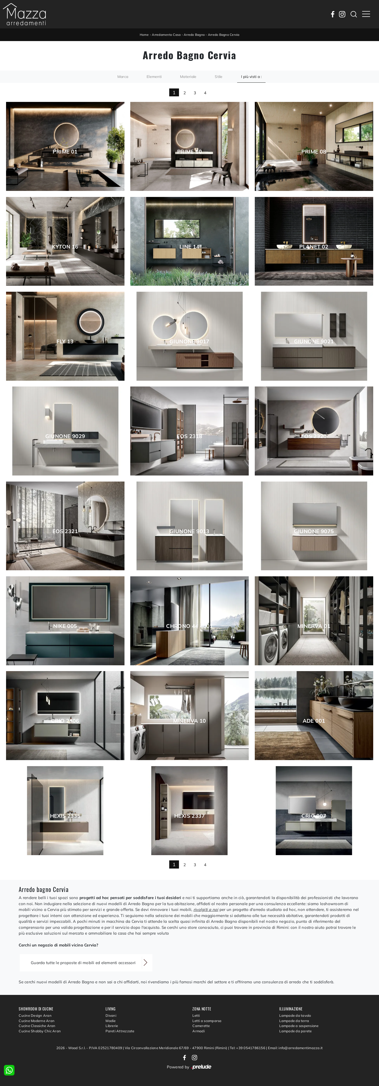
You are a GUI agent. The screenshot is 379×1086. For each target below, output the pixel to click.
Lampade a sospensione (298, 1026)
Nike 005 (65, 626)
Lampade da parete (295, 1031)
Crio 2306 (65, 721)
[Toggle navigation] (366, 14)
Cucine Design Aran (35, 1015)
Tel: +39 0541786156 (248, 1048)
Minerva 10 (189, 721)
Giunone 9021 (314, 341)
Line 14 (189, 247)
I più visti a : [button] (251, 76)
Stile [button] (218, 76)
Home (144, 35)
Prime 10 (189, 152)
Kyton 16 (65, 247)
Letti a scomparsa (206, 1021)
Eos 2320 (314, 436)
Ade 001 (314, 721)
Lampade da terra (294, 1021)
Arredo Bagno (194, 35)
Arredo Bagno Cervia (224, 35)
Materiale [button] (188, 76)
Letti (196, 1015)
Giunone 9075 (314, 531)
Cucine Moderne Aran (36, 1021)
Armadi (198, 1031)
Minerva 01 (313, 626)
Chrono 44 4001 (189, 626)
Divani (111, 1015)
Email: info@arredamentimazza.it (295, 1048)
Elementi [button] (154, 76)
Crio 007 (313, 816)
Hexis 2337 (189, 816)
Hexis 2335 (65, 816)
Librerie (112, 1026)
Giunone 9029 (65, 436)
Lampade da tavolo (295, 1015)
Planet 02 (313, 247)
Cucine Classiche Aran (37, 1026)
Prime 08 (313, 152)
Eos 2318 (189, 436)
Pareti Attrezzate (120, 1031)
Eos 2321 (65, 531)
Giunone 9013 (189, 531)
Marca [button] (122, 76)
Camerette (201, 1026)
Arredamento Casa (166, 35)
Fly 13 (65, 341)
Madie (111, 1021)
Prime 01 (65, 152)
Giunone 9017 (189, 341)
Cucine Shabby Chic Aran (40, 1031)
